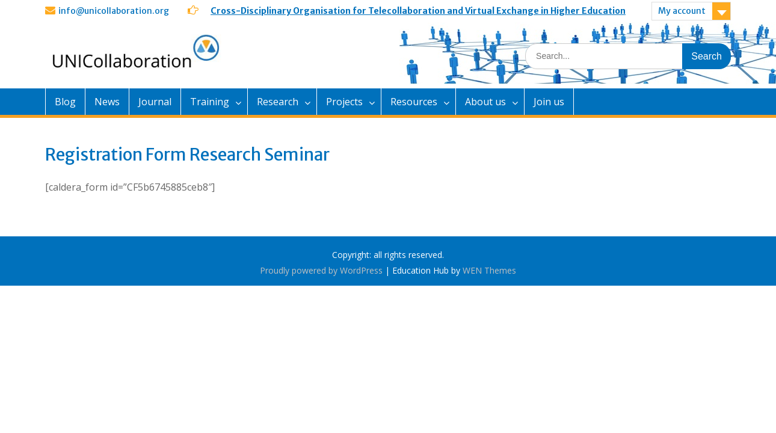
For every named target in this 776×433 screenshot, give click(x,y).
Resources (413, 101)
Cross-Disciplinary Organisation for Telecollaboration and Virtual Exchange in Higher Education (418, 10)
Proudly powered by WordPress (321, 270)
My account (682, 10)
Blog (65, 101)
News (107, 101)
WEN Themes (489, 270)
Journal (154, 101)
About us (485, 101)
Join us (549, 101)
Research (277, 101)
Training (209, 101)
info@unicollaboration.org (113, 10)
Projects (344, 101)
